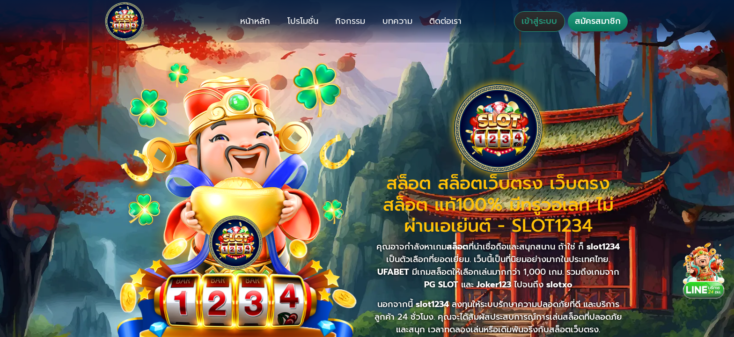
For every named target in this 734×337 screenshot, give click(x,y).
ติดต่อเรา (445, 21)
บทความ (397, 21)
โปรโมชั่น (302, 21)
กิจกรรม (350, 21)
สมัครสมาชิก (598, 21)
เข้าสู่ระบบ (539, 21)
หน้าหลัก (255, 21)
